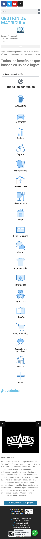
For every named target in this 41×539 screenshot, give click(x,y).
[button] (20, 46)
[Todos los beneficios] (20, 81)
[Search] (39, 11)
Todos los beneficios (20, 87)
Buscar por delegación (14, 74)
